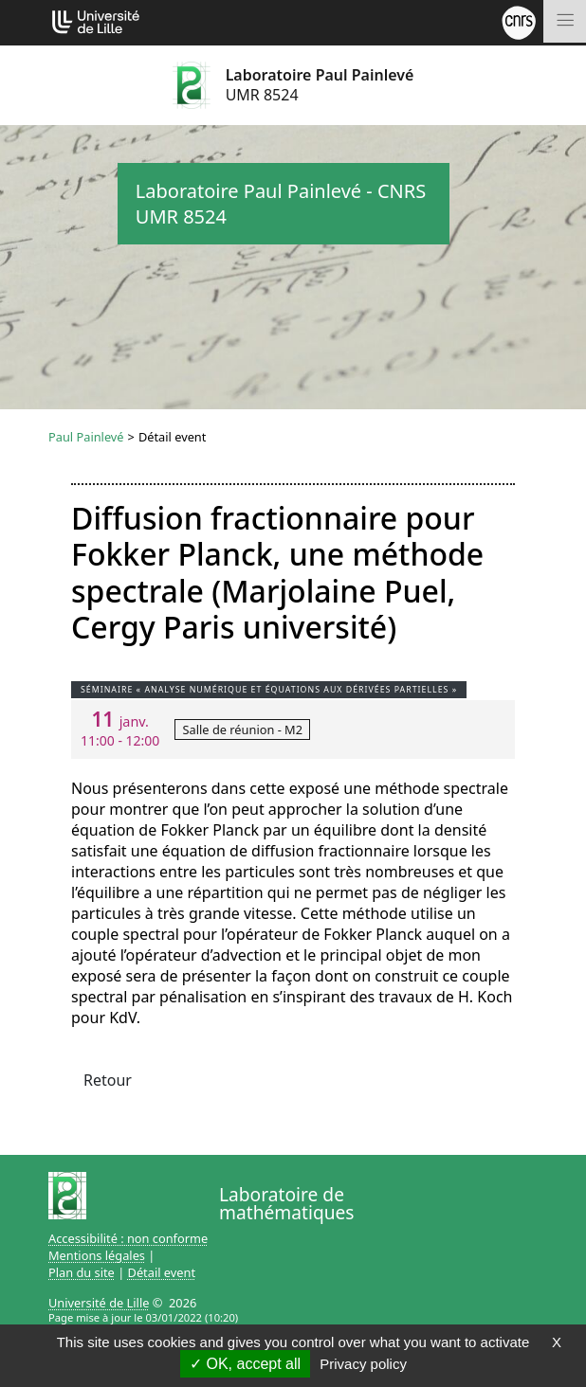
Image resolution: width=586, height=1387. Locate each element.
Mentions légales (96, 1255)
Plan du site (81, 1272)
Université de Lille (98, 1302)
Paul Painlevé (86, 436)
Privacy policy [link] (363, 1364)
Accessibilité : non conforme (128, 1238)
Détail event (162, 1272)
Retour (107, 1080)
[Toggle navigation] (564, 21)
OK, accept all (245, 1364)
